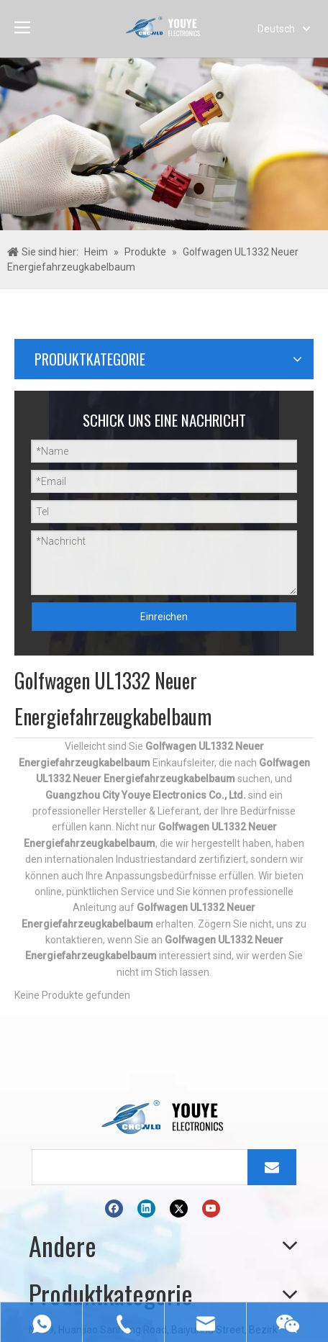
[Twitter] (179, 1209)
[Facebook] (114, 1209)
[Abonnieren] (271, 1167)
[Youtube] (211, 1209)
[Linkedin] (146, 1209)
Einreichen (164, 616)
